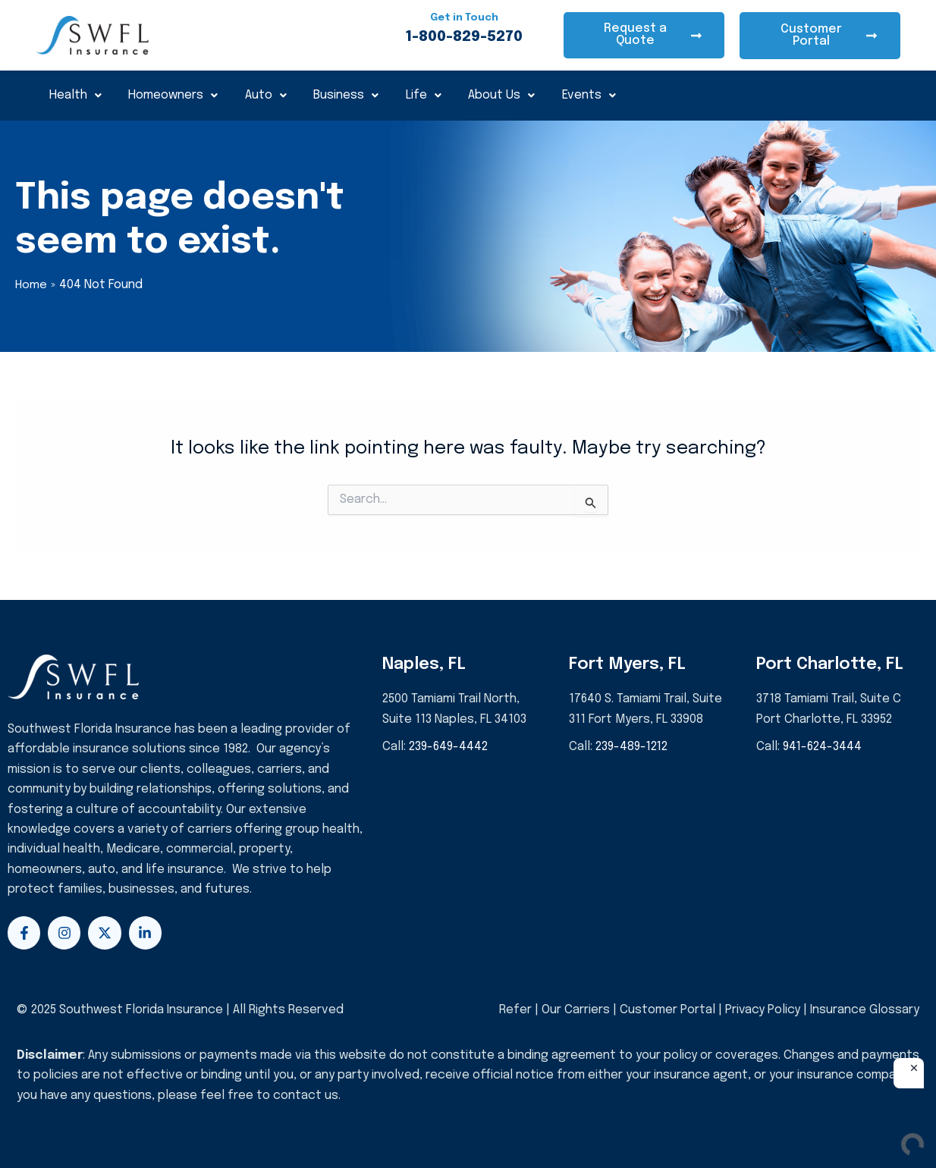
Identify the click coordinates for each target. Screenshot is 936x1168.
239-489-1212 (633, 746)
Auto (266, 95)
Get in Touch (464, 17)
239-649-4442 (449, 746)
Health (75, 95)
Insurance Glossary (864, 1009)
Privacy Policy (762, 1009)
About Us (503, 95)
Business (347, 95)
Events (591, 95)
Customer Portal (667, 1009)
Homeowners (173, 95)
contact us (305, 1095)
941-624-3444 (823, 746)
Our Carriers (576, 1009)
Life (425, 95)
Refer (514, 1009)
